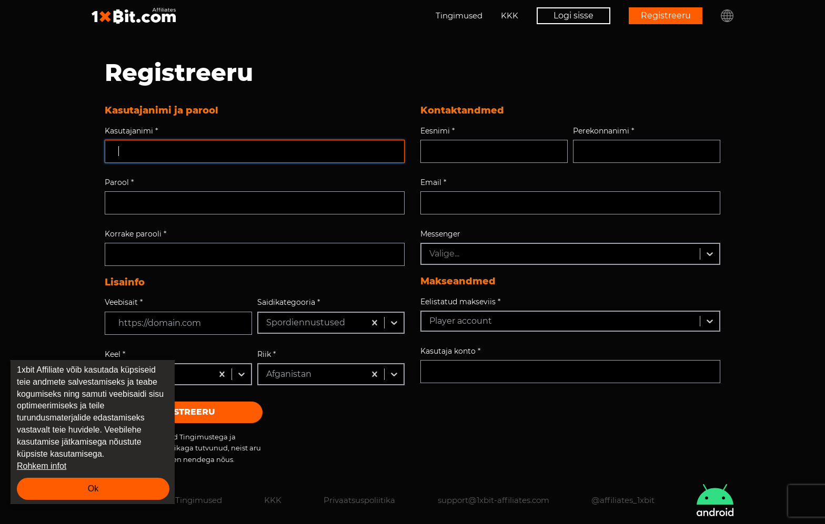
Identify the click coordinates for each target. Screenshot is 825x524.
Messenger (440, 234)
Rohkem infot (41, 465)
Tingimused (459, 15)
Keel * (115, 354)
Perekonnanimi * (603, 131)
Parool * (119, 182)
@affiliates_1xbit (623, 500)
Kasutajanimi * (131, 131)
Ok (93, 488)
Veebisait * (124, 302)
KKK (509, 15)
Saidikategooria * (288, 302)
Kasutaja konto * (450, 351)
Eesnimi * (437, 131)
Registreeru (666, 15)
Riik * (266, 354)
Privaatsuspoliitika (359, 500)
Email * (433, 182)
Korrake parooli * (135, 234)
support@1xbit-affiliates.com (493, 500)
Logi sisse (573, 15)
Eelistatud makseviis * (460, 301)
